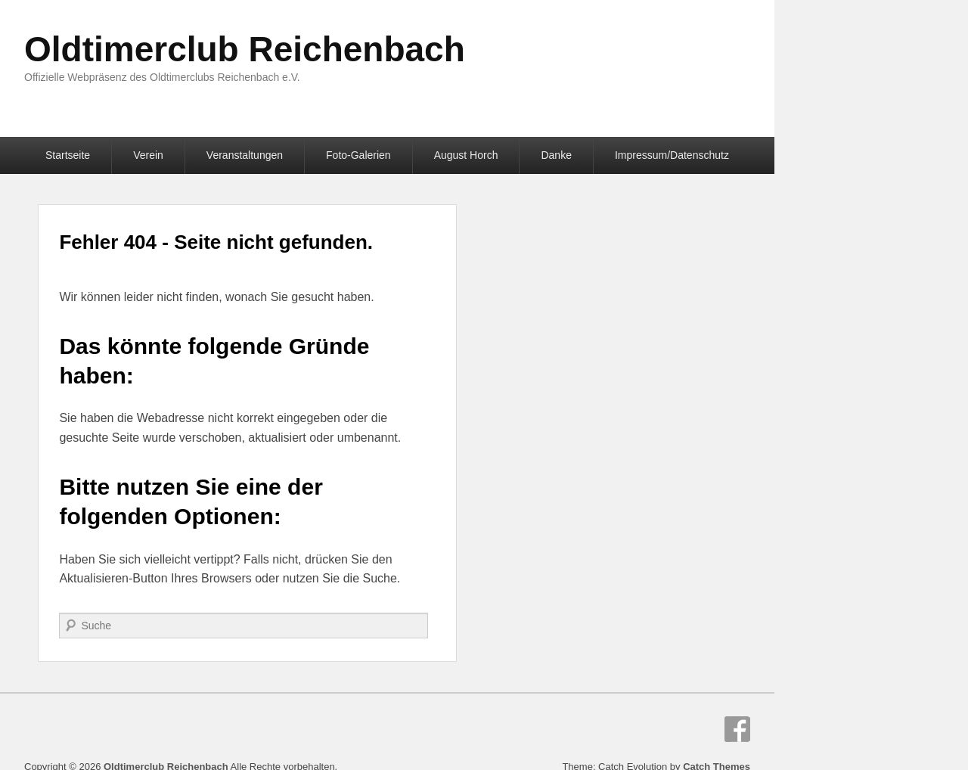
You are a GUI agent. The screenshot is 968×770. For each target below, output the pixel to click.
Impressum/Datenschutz (672, 155)
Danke (556, 155)
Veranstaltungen (244, 155)
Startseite (67, 155)
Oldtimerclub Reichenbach (244, 49)
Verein (148, 155)
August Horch (466, 155)
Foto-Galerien (358, 155)
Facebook (737, 729)
